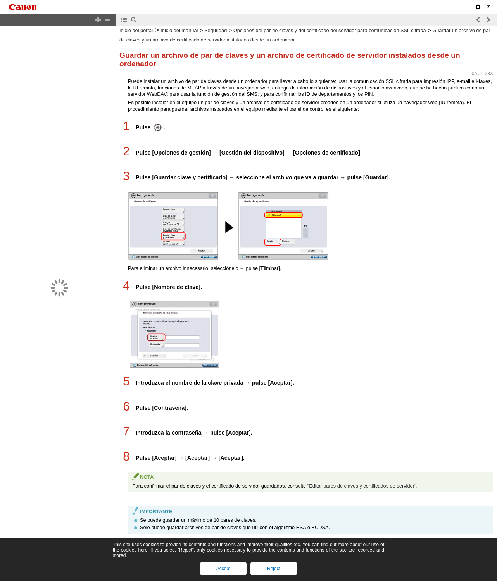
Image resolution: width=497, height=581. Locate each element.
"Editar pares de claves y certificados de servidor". (362, 499)
